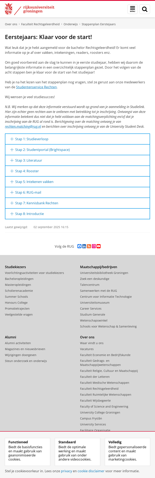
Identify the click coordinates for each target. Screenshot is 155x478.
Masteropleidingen (18, 285)
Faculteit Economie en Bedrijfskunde (105, 355)
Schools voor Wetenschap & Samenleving (108, 326)
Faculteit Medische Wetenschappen (104, 383)
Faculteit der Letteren (95, 377)
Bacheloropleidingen (19, 279)
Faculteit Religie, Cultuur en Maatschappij (109, 371)
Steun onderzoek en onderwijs (26, 361)
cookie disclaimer (91, 471)
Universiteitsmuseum (95, 302)
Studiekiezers (15, 267)
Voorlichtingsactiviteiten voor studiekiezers (34, 273)
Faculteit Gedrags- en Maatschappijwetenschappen (100, 363)
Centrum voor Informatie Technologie (106, 297)
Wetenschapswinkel (93, 320)
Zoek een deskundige (94, 279)
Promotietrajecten (17, 308)
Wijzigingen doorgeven (20, 355)
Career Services (90, 308)
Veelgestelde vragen (19, 314)
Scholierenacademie (19, 291)
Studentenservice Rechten (36, 87)
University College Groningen (100, 412)
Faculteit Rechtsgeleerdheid (40, 24)
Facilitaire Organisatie (95, 430)
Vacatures (87, 349)
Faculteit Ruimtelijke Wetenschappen (105, 394)
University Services (93, 424)
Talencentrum (89, 285)
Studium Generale (92, 314)
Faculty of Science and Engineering (104, 406)
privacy (66, 471)
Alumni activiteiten (18, 343)
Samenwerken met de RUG (98, 291)
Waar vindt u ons (92, 343)
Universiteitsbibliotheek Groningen (104, 273)
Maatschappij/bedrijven (98, 267)
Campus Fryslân (91, 418)
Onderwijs (71, 24)
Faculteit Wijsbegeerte (95, 400)
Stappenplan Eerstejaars (99, 24)
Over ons (11, 24)
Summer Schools (16, 297)
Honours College (16, 302)
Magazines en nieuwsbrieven (25, 349)
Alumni (10, 337)
